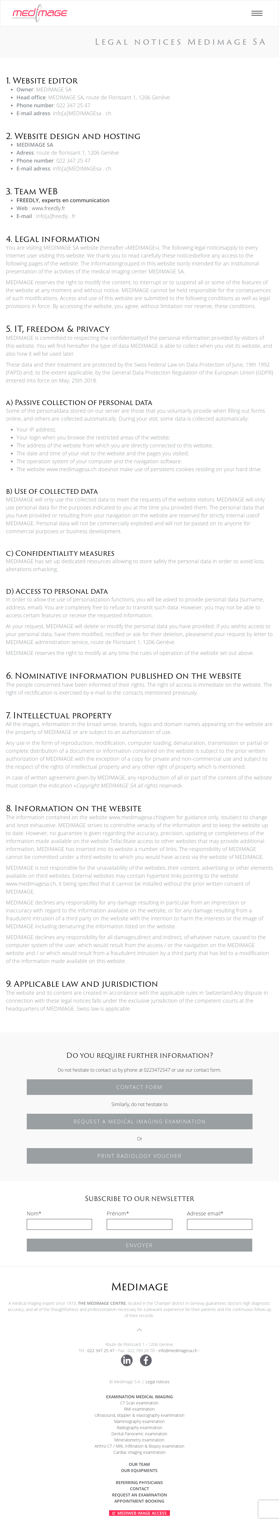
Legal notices (158, 1381)
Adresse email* (205, 1213)
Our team (139, 1464)
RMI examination (139, 1409)
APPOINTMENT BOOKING (139, 1501)
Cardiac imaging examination (139, 1452)
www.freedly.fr (48, 208)
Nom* (34, 1213)
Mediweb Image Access (142, 1513)
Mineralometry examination (139, 1440)
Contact (139, 1488)
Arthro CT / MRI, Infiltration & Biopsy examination (139, 1446)
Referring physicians (139, 1482)
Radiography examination (139, 1427)
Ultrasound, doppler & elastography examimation (139, 1415)
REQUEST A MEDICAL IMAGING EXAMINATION (139, 1121)
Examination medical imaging (139, 1396)
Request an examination (139, 1495)
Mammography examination (139, 1421)
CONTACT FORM (139, 1087)
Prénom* (118, 1213)
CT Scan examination (139, 1403)
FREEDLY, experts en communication (62, 200)
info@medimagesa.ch (177, 1350)
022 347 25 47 (100, 1350)
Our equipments (139, 1470)
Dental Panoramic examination (139, 1433)
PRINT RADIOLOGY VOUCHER (139, 1155)
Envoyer (139, 1245)
